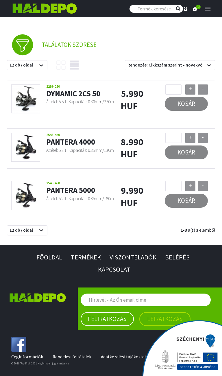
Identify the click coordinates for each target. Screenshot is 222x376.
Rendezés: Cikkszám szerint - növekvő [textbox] (164, 65)
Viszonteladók (133, 257)
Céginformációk (27, 357)
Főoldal (49, 257)
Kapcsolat (114, 269)
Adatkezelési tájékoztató (125, 357)
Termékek (86, 257)
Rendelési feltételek (72, 357)
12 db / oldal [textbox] (21, 65)
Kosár (186, 104)
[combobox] (27, 65)
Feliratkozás (107, 319)
